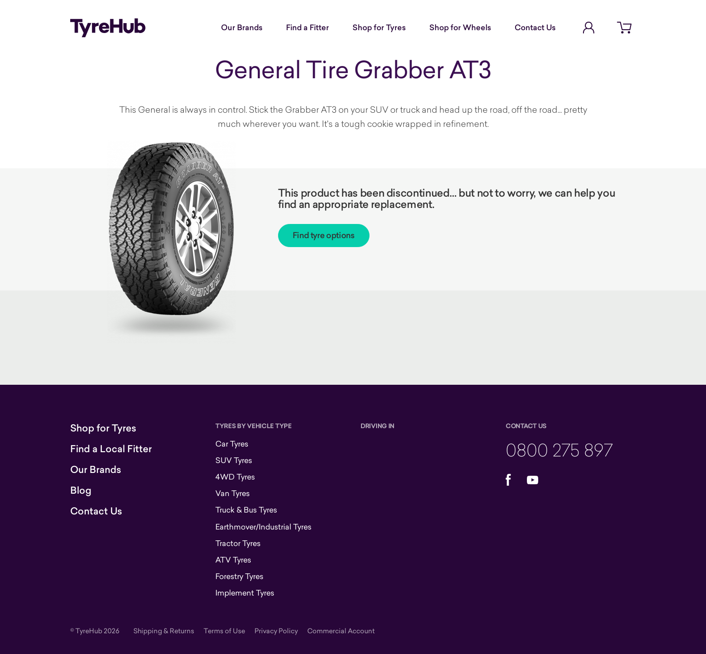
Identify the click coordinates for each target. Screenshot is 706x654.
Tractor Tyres (238, 543)
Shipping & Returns (163, 630)
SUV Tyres (233, 460)
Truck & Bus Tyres (246, 510)
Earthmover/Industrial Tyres (263, 527)
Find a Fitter (307, 27)
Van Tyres (232, 493)
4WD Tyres (235, 477)
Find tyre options (324, 235)
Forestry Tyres (239, 576)
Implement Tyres (244, 593)
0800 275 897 (559, 450)
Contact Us (535, 27)
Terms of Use (224, 630)
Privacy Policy (276, 630)
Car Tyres (231, 444)
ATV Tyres (233, 560)
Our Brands (242, 27)
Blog (80, 490)
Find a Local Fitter (111, 448)
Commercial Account (341, 630)
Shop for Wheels (460, 27)
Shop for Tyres (379, 27)
